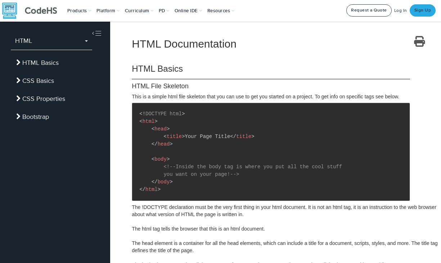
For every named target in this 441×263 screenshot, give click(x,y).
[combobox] (51, 41)
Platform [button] (108, 11)
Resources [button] (221, 11)
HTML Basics (37, 63)
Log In (400, 10)
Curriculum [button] (139, 11)
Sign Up (422, 10)
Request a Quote (369, 10)
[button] (79, 11)
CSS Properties (40, 99)
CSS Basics (35, 81)
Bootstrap (32, 117)
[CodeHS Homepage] (32, 11)
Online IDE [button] (188, 11)
